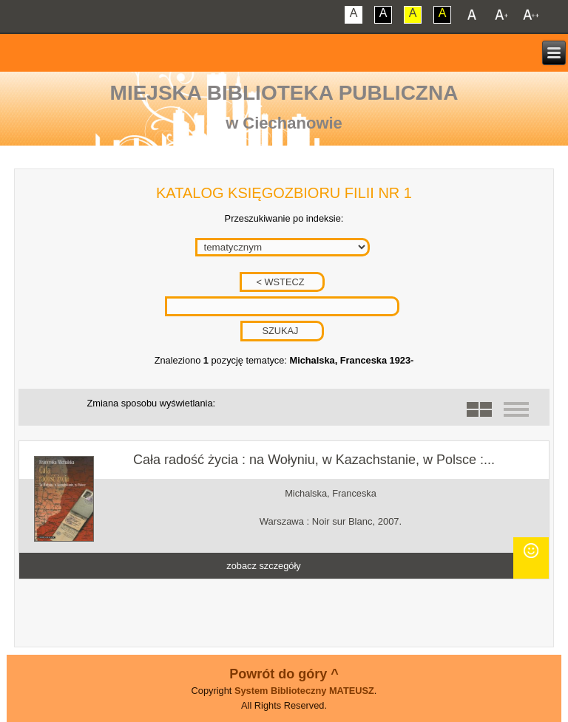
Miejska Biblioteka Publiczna (284, 92)
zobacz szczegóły (263, 565)
